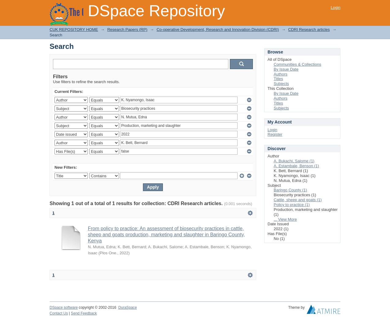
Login (335, 7)
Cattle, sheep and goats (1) (298, 199)
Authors (280, 74)
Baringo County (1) (290, 190)
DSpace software (64, 307)
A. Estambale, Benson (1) (296, 166)
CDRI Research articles (309, 29)
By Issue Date (286, 69)
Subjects (281, 83)
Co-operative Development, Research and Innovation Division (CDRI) (217, 29)
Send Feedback (84, 313)
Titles (278, 78)
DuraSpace (127, 307)
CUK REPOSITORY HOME (74, 29)
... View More (285, 219)
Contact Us (59, 313)
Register (275, 134)
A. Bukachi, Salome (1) (294, 161)
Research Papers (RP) (127, 29)
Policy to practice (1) (292, 204)
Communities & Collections (297, 64)
